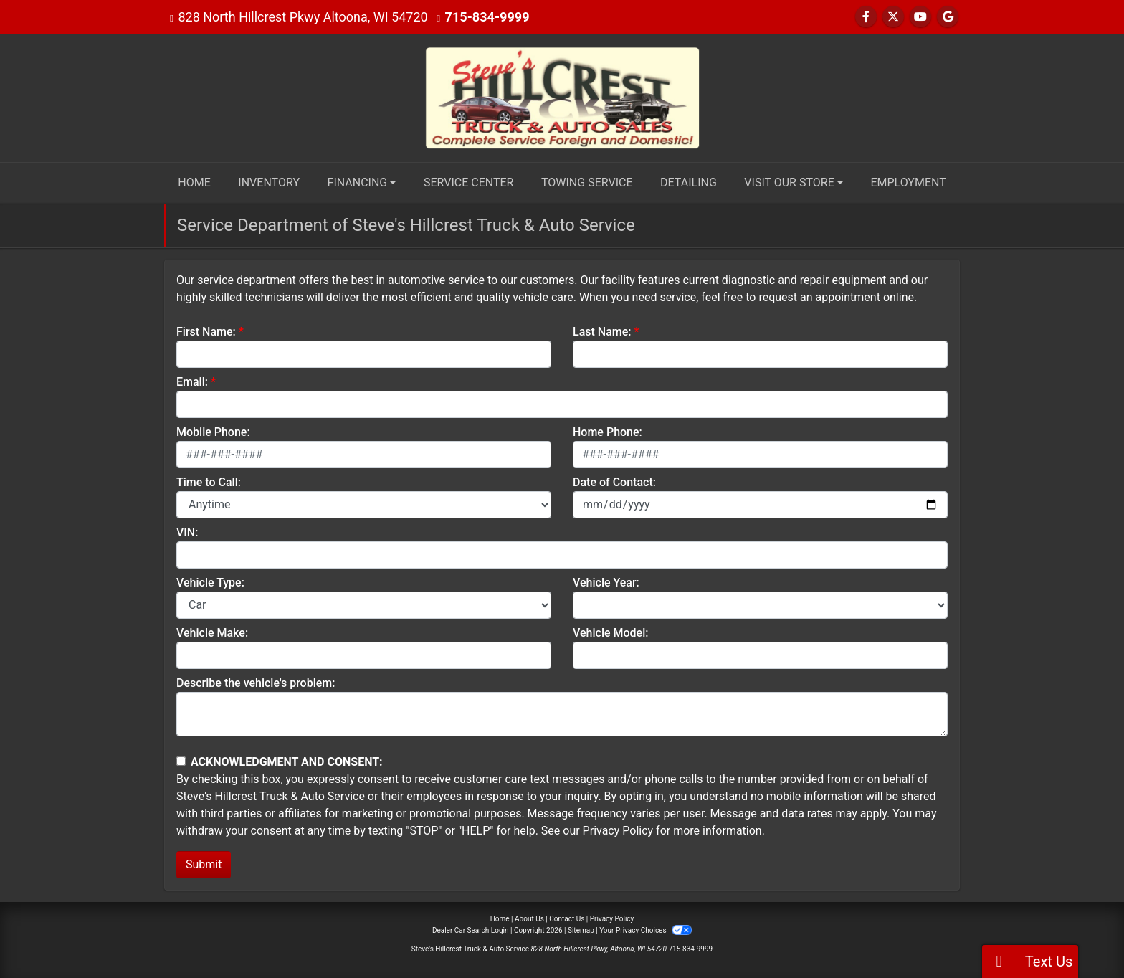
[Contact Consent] (181, 761)
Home (500, 919)
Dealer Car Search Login (470, 930)
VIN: (187, 532)
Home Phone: (607, 432)
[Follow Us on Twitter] (893, 17)
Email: (192, 382)
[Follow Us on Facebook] (866, 17)
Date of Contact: (614, 482)
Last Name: (602, 331)
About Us (529, 919)
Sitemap (581, 930)
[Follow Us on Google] (947, 17)
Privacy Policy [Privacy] (612, 919)
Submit (204, 864)
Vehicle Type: (210, 582)
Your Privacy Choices (645, 930)
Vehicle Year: (606, 582)
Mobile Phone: (213, 432)
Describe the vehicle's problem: (255, 683)
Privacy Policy (618, 830)
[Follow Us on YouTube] (920, 17)
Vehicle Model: (610, 633)
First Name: (206, 331)
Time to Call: (208, 482)
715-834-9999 (487, 16)
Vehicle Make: (212, 633)
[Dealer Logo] (562, 97)
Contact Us (566, 919)
